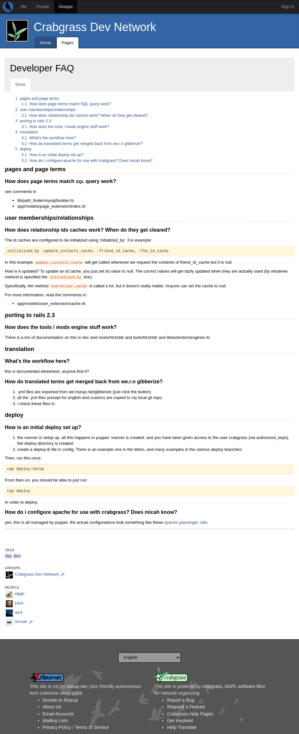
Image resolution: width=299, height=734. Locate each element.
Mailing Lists (55, 720)
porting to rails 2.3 (33, 121)
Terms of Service (92, 727)
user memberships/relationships (45, 110)
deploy (23, 149)
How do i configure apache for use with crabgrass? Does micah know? (87, 160)
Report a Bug (180, 700)
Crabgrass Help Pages (190, 713)
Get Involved (180, 720)
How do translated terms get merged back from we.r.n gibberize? (82, 143)
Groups (66, 6)
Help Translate (181, 727)
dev (17, 556)
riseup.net (77, 686)
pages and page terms (37, 98)
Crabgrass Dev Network (95, 27)
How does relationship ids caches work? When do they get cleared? (84, 115)
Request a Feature (186, 706)
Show (20, 84)
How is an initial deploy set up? (52, 155)
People (42, 6)
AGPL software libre (245, 686)
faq (8, 556)
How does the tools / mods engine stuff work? (65, 126)
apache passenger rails (185, 522)
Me (24, 6)
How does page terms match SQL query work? (66, 104)
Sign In (287, 6)
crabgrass (212, 686)
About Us (52, 706)
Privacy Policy (57, 727)
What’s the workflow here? (48, 138)
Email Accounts (58, 713)
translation (26, 132)
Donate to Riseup (60, 700)
